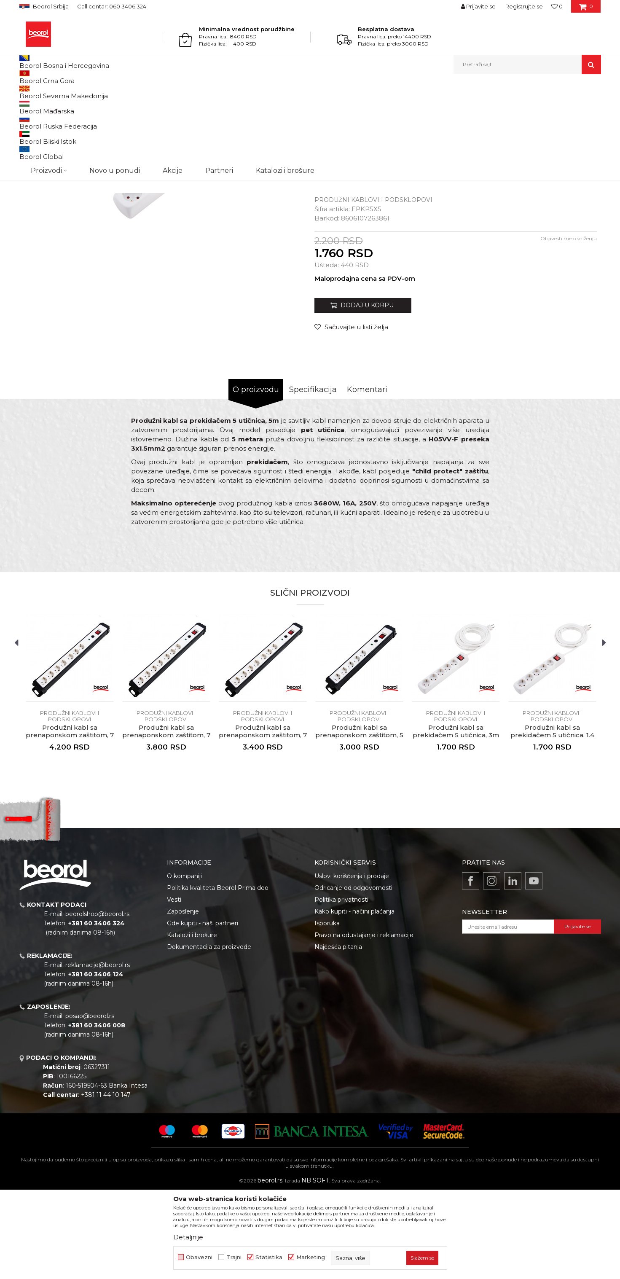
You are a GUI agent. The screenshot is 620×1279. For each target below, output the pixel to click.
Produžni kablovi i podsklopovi (196, 92)
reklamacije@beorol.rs (97, 1052)
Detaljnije (188, 1237)
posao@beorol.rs (89, 1103)
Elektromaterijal (133, 92)
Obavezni (199, 1257)
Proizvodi (52, 92)
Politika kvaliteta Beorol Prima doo (217, 974)
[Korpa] (586, 9)
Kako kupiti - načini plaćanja (354, 998)
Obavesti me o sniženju (568, 325)
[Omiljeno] (557, 6)
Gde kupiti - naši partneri (202, 1010)
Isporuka (327, 1010)
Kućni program (89, 92)
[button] (527, 64)
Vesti (174, 986)
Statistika (268, 1257)
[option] (56, 144)
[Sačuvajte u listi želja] (351, 413)
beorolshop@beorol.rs (97, 1001)
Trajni (234, 1257)
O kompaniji (184, 963)
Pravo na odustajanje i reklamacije (363, 1022)
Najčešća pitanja (338, 1033)
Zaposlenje (183, 998)
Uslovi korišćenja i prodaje (351, 963)
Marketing (310, 1257)
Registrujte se (524, 6)
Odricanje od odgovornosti (353, 974)
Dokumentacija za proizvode (209, 1033)
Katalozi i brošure (192, 1022)
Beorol (27, 92)
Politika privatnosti (341, 986)
